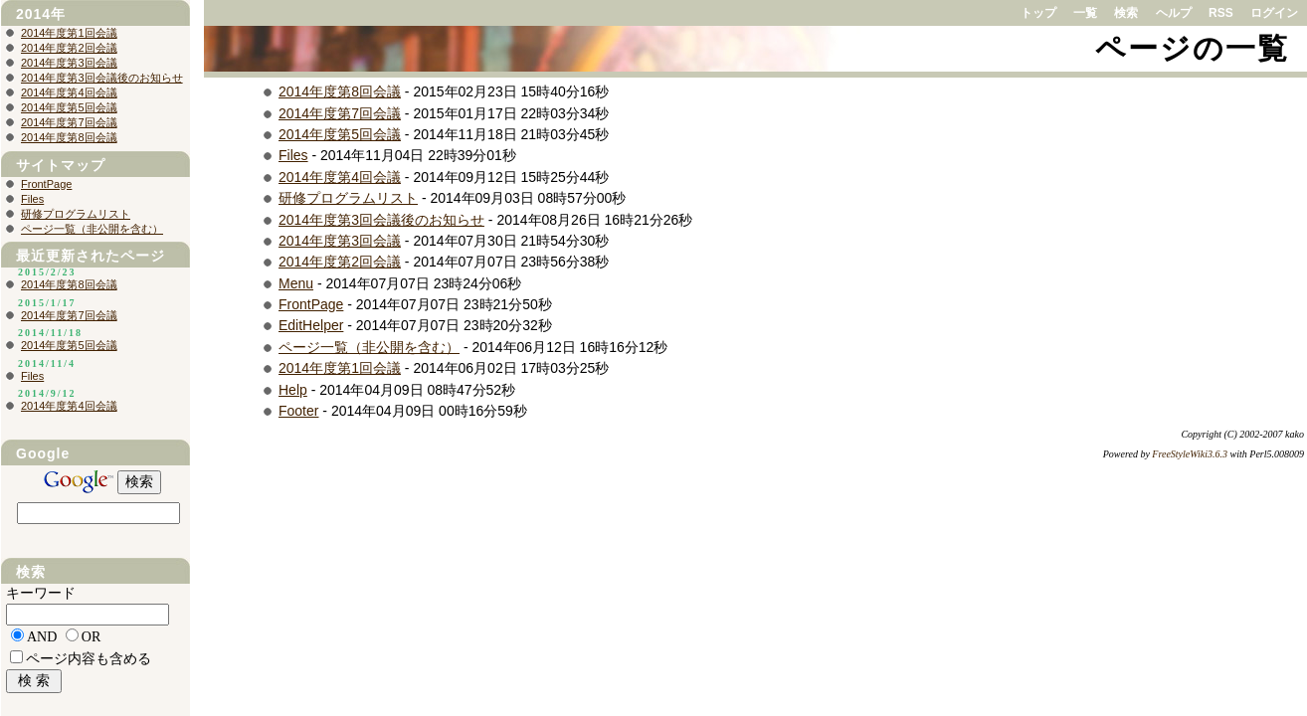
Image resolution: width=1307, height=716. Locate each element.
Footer (298, 411)
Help (293, 390)
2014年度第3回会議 (340, 241)
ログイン (1274, 13)
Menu (296, 283)
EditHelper (311, 325)
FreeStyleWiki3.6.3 (1189, 453)
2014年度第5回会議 (340, 134)
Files (293, 155)
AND (42, 636)
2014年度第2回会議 (340, 261)
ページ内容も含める (88, 658)
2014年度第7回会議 (340, 113)
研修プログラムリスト (348, 198)
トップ (1038, 13)
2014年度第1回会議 (340, 368)
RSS (1221, 13)
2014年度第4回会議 (340, 177)
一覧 (1085, 13)
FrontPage (311, 304)
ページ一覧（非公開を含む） (369, 347)
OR (91, 636)
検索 (1126, 13)
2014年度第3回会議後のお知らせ (381, 220)
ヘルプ (1174, 13)
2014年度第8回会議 (340, 91)
